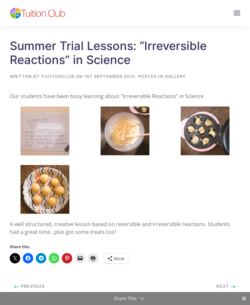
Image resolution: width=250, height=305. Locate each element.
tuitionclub (58, 76)
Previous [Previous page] (29, 286)
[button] (237, 13)
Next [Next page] (226, 286)
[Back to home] (37, 13)
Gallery (175, 76)
